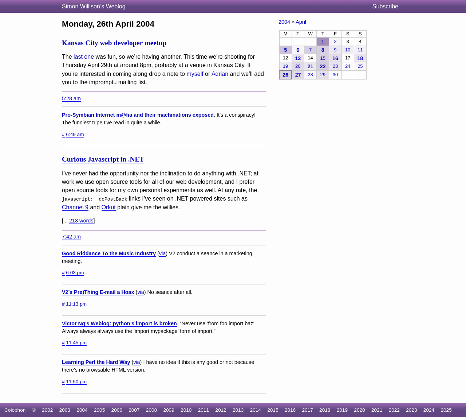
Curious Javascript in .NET (103, 159)
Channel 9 (75, 207)
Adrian (220, 74)
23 (335, 66)
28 (310, 74)
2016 (290, 409)
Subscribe (385, 6)
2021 (376, 409)
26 (285, 75)
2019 (342, 409)
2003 (64, 409)
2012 (220, 409)
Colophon (14, 409)
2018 (324, 409)
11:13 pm (76, 303)
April (301, 22)
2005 (99, 409)
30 (335, 74)
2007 (134, 409)
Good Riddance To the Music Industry (109, 253)
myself (194, 74)
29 (322, 74)
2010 (186, 409)
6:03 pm (75, 272)
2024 (428, 409)
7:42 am (71, 236)
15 (322, 58)
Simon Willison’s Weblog (94, 6)
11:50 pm (76, 381)
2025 (446, 409)
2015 (272, 409)
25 (360, 66)
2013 (238, 409)
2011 (203, 409)
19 (285, 66)
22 (323, 66)
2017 (307, 409)
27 (298, 75)
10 (347, 50)
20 (297, 66)
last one (84, 57)
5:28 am (71, 98)
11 (360, 50)
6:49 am (75, 134)
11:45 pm (76, 342)
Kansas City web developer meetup (114, 43)
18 (360, 58)
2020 (359, 409)
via (162, 253)
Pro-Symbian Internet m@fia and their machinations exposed (138, 115)
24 (347, 66)
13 (298, 58)
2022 (394, 409)
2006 (116, 409)
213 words (81, 221)
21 (310, 66)
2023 (411, 409)
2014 (255, 409)
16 (335, 58)
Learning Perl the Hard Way (96, 362)
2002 (47, 409)
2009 (168, 409)
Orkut (109, 207)
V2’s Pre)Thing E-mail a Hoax (98, 292)
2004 (284, 22)
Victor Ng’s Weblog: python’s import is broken (119, 323)
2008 (151, 409)
